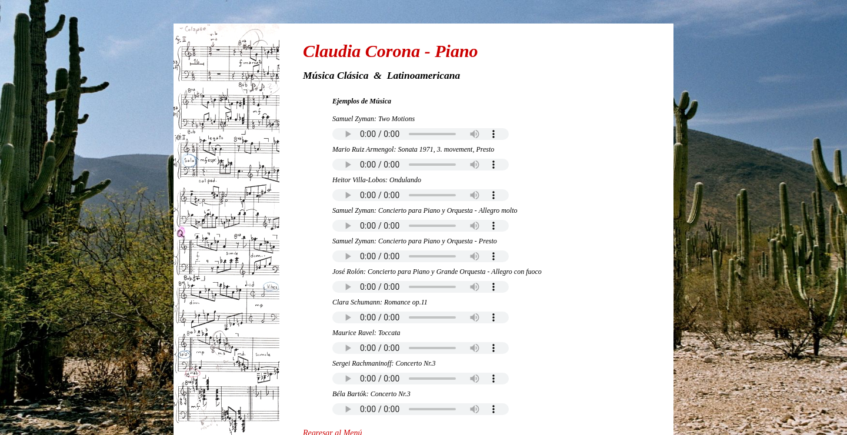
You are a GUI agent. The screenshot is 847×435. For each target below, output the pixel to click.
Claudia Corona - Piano (390, 51)
